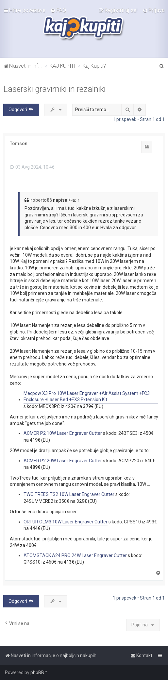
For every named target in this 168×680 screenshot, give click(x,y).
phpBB (37, 672)
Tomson (18, 143)
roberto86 (41, 200)
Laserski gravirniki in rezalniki (54, 89)
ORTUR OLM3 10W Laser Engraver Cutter (66, 521)
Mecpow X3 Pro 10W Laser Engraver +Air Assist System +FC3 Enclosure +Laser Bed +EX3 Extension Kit (87, 396)
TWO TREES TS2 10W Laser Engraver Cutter (69, 494)
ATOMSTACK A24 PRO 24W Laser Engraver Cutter (75, 555)
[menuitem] (58, 10)
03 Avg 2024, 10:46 (32, 167)
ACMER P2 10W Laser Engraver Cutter (63, 433)
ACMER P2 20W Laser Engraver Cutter (63, 460)
